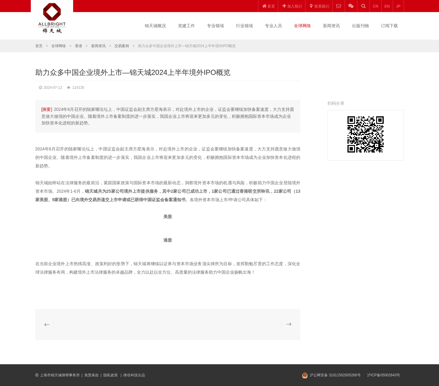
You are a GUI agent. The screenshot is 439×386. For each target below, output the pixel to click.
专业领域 (215, 25)
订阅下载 (389, 25)
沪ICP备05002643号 (383, 375)
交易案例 (122, 46)
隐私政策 (111, 375)
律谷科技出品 (134, 375)
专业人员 (273, 25)
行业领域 (244, 25)
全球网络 (302, 25)
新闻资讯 (331, 25)
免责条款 (91, 375)
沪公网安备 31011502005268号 (335, 375)
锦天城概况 (155, 25)
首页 (39, 46)
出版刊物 (360, 25)
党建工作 (186, 25)
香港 (78, 46)
